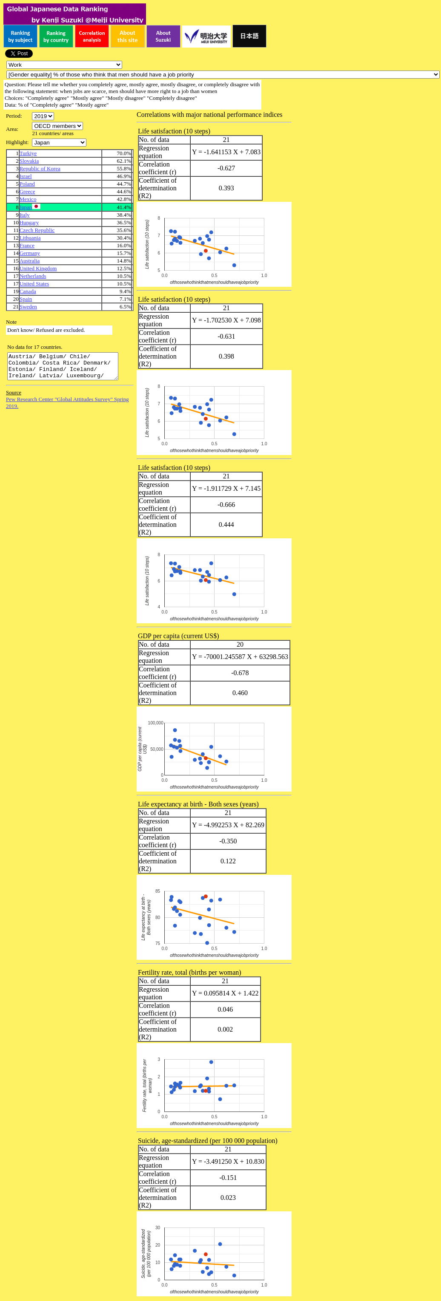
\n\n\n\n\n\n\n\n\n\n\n (57, 126)
